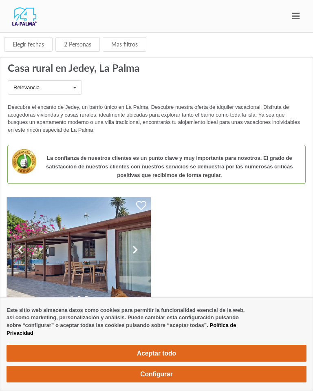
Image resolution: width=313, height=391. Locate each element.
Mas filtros (124, 44)
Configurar (156, 374)
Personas (77, 44)
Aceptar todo (156, 353)
